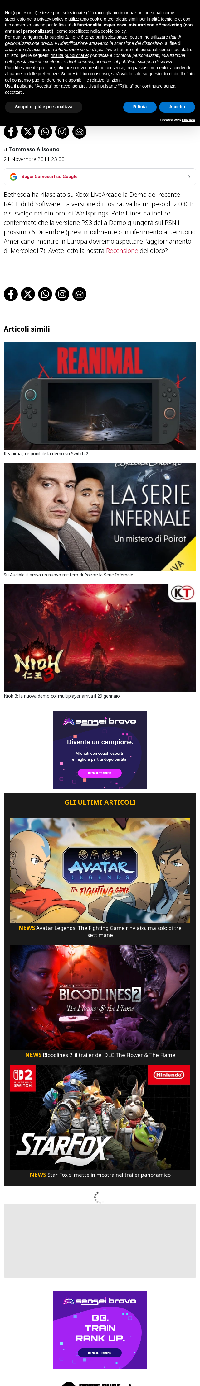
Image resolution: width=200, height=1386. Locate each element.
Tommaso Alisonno (33, 149)
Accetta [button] (177, 106)
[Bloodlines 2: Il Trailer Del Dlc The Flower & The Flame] (100, 997)
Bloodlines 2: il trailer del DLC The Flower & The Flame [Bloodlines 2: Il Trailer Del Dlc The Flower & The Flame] (100, 1055)
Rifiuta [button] (140, 106)
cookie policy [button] (113, 31)
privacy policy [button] (50, 19)
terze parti (94, 37)
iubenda (188, 120)
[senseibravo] (100, 750)
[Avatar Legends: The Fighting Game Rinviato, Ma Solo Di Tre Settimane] (100, 870)
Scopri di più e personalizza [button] (43, 106)
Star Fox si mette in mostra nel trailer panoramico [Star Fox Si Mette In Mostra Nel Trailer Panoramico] (100, 1175)
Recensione (114, 250)
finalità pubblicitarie (69, 55)
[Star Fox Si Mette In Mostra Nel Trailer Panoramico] (100, 1117)
